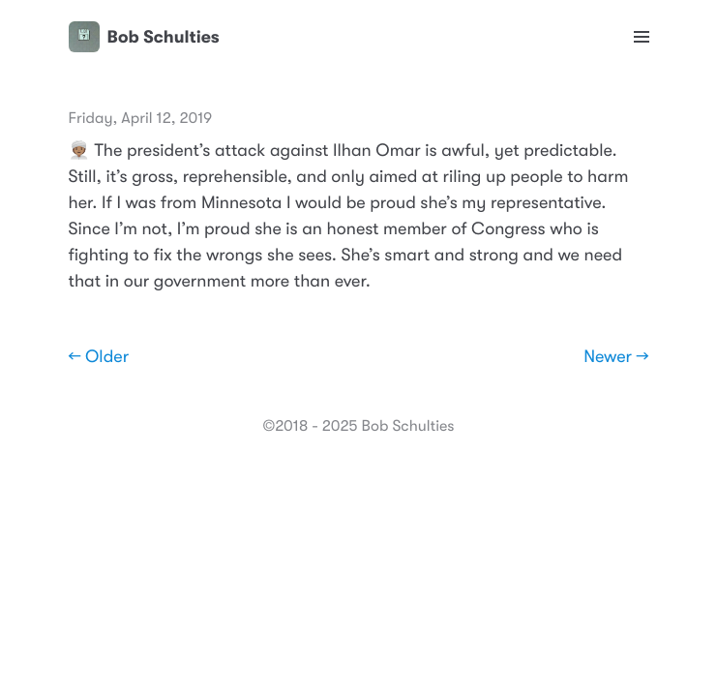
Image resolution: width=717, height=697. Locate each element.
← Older (99, 357)
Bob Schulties (144, 36)
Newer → (615, 357)
